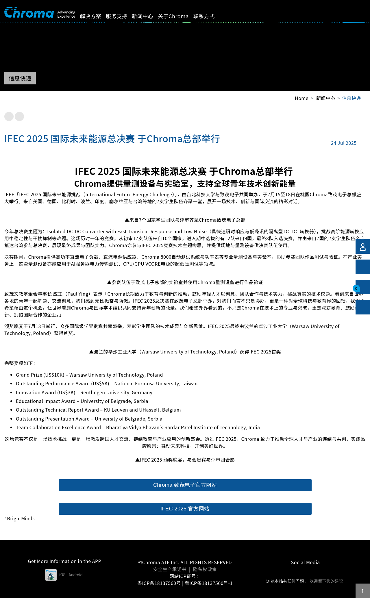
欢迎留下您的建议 (326, 581)
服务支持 (123, 16)
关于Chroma (179, 16)
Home (301, 98)
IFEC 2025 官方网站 (185, 509)
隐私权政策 (205, 569)
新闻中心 (149, 16)
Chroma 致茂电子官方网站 (185, 485)
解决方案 (97, 16)
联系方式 (210, 16)
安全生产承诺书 (169, 569)
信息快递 (351, 98)
